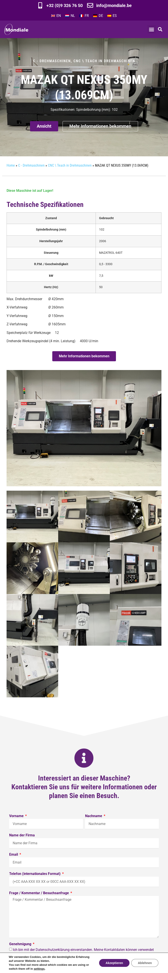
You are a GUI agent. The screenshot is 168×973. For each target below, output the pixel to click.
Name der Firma (22, 835)
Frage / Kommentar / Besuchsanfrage (39, 893)
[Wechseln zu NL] (70, 16)
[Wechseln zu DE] (98, 16)
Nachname (94, 816)
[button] (151, 29)
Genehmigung (20, 944)
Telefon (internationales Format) (35, 874)
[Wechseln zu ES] (112, 16)
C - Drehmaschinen (52, 61)
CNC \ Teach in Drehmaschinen (104, 61)
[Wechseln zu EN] (56, 16)
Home (11, 165)
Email (14, 855)
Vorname (16, 816)
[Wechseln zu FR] (84, 16)
